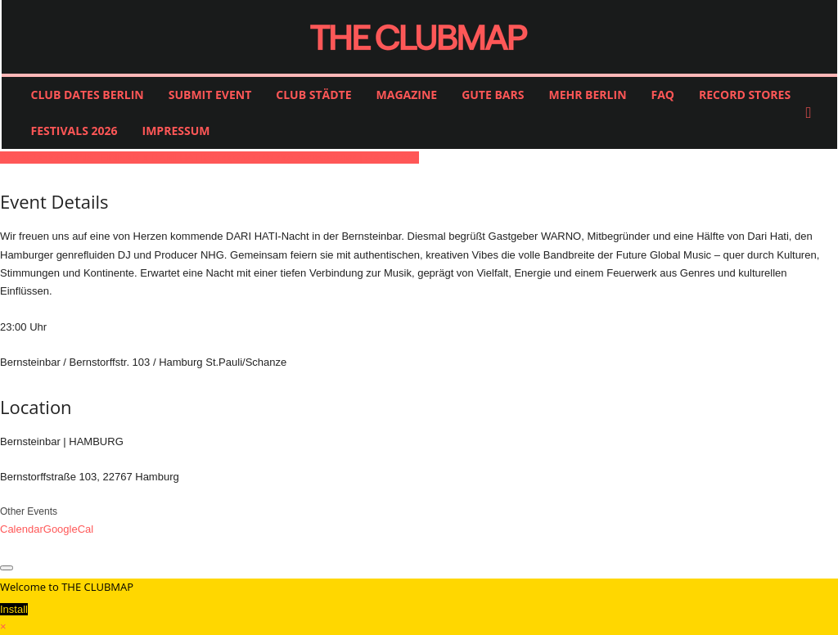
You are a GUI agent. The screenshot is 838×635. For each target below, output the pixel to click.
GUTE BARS (493, 94)
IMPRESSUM (176, 130)
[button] (813, 113)
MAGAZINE (407, 94)
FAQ (663, 94)
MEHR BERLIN (587, 94)
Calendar (21, 529)
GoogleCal (68, 529)
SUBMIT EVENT (210, 94)
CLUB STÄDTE (313, 94)
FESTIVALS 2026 (74, 130)
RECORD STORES (745, 94)
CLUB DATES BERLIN (87, 94)
